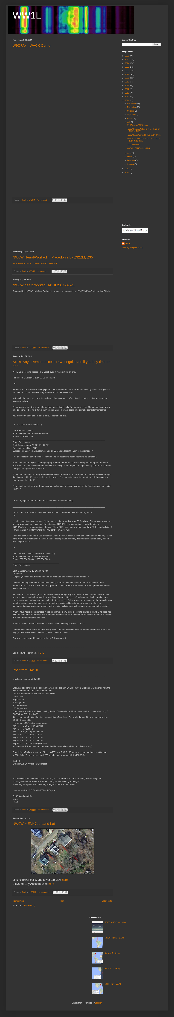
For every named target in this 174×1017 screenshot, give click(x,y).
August (130, 118)
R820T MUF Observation (115, 922)
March (130, 157)
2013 (127, 169)
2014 (127, 100)
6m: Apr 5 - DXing (112, 953)
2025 (127, 59)
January (130, 164)
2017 (127, 89)
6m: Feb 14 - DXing (113, 984)
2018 (127, 85)
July (129, 122)
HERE (41, 653)
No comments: (43, 200)
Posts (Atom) (29, 905)
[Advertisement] (62, 227)
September (132, 114)
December (131, 103)
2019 (127, 82)
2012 (127, 172)
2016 (127, 93)
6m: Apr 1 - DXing (112, 968)
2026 (127, 56)
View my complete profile (132, 248)
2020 (127, 78)
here (65, 879)
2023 (127, 67)
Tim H (127, 243)
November (131, 107)
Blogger (98, 1003)
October (130, 111)
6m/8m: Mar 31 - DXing (114, 938)
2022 (127, 71)
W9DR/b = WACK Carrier (32, 45)
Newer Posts (18, 901)
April (129, 153)
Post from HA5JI (25, 670)
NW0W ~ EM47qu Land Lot (34, 824)
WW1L (27, 15)
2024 (127, 63)
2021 (127, 74)
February (131, 160)
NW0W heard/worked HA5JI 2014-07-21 (44, 285)
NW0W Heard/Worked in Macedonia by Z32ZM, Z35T (54, 257)
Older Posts (107, 901)
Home (63, 901)
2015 (127, 96)
